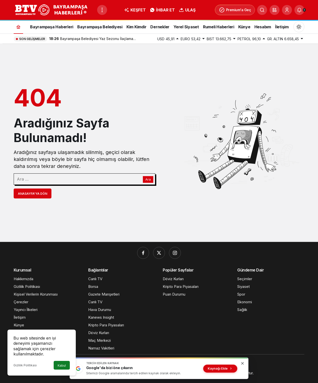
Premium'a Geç (235, 10)
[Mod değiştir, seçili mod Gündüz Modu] (298, 26)
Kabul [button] (62, 365)
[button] (274, 10)
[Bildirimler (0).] (299, 10)
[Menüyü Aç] (102, 10)
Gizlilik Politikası (25, 365)
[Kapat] (242, 363)
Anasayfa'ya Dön (32, 193)
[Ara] (262, 10)
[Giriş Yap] (287, 10)
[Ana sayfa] (18, 26)
